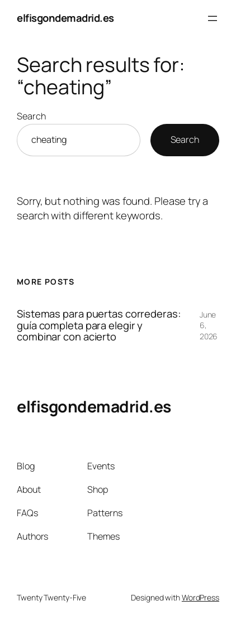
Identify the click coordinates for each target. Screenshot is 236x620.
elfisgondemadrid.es (65, 18)
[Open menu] (212, 18)
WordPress (200, 597)
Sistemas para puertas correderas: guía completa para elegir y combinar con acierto (99, 325)
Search (31, 116)
